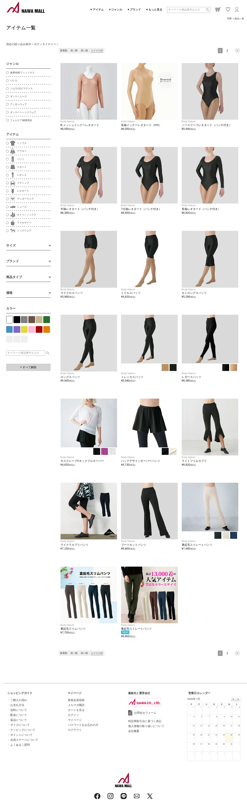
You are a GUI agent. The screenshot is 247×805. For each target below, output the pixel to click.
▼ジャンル (115, 9)
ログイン (73, 715)
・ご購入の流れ (17, 700)
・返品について (17, 719)
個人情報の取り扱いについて (146, 726)
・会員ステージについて (23, 739)
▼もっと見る (154, 9)
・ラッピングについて (21, 729)
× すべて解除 (28, 367)
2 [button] (227, 50)
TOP (229, 18)
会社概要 (133, 731)
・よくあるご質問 (19, 744)
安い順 (74, 50)
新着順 (63, 50)
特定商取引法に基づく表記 (144, 721)
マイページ (75, 693)
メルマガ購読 (76, 705)
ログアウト (75, 729)
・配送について (17, 715)
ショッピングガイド (19, 693)
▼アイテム (97, 9)
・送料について (17, 710)
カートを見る (76, 710)
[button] (237, 50)
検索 (207, 10)
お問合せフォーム (145, 712)
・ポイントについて (20, 734)
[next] (237, 699)
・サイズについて (19, 724)
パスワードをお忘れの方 (83, 724)
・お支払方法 (16, 705)
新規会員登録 (76, 700)
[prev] (233, 699)
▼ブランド (134, 9)
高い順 (84, 50)
